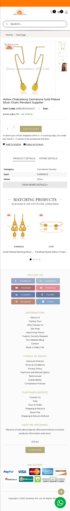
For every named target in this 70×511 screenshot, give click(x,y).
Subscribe (35, 449)
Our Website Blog (35, 340)
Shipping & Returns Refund (35, 416)
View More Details (35, 184)
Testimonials (35, 376)
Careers (35, 343)
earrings (21, 34)
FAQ (35, 401)
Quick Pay (35, 412)
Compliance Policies (35, 383)
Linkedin (23, 294)
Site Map (35, 328)
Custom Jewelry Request (35, 336)
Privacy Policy (35, 368)
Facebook (23, 280)
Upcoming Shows (35, 332)
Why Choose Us (35, 325)
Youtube (23, 287)
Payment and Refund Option (35, 372)
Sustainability (35, 379)
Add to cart (31, 128)
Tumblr (47, 294)
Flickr (48, 301)
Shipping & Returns (35, 408)
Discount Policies (35, 361)
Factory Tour (35, 321)
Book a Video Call (35, 347)
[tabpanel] (19, 231)
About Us (35, 317)
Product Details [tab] (24, 158)
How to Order (35, 404)
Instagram (48, 280)
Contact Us (35, 397)
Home (9, 34)
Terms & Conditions (35, 365)
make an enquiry (33, 144)
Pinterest (48, 287)
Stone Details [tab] (48, 158)
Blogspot (23, 301)
